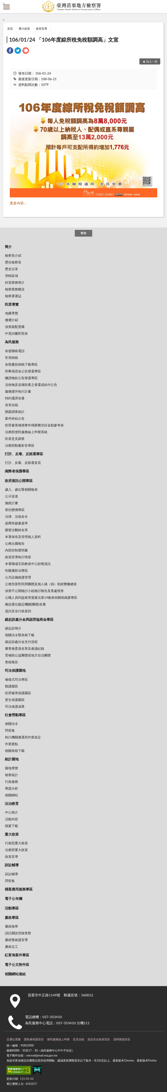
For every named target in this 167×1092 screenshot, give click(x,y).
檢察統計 (11, 775)
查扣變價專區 (15, 510)
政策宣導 (41, 28)
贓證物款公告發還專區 (21, 378)
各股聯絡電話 (15, 351)
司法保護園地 (15, 670)
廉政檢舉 (11, 926)
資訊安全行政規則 (18, 611)
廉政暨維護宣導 (16, 940)
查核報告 (11, 662)
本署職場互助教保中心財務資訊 (28, 564)
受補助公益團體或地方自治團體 (28, 655)
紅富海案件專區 (17, 955)
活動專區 (12, 908)
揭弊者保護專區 (17, 471)
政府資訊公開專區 (19, 480)
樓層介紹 (11, 320)
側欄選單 (6, 7)
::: (3, 3)
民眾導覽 (12, 304)
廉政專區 (12, 917)
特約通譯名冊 (15, 398)
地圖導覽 (11, 313)
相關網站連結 (15, 974)
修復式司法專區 (16, 679)
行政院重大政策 (16, 843)
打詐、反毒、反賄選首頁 (23, 463)
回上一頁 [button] (151, 61)
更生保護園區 (15, 700)
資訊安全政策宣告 (98, 1039)
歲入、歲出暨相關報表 (21, 489)
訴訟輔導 (12, 865)
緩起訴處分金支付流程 (21, 642)
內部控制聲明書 (16, 550)
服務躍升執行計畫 (18, 391)
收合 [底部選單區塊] (83, 233)
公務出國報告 (15, 543)
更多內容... (18, 203)
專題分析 (11, 788)
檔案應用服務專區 (19, 889)
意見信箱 (78, 1039)
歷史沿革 (11, 269)
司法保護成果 (15, 706)
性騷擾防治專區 (16, 570)
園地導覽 (11, 768)
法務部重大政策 (16, 850)
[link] (10, 51)
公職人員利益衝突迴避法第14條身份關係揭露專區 (41, 597)
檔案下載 (11, 826)
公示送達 (11, 496)
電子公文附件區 (17, 964)
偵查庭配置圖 (15, 327)
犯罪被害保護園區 (18, 693)
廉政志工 (11, 946)
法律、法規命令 (16, 516)
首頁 (10, 28)
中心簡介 (11, 812)
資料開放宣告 (121, 1039)
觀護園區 (11, 686)
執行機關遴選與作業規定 (23, 737)
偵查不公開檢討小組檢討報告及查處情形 (34, 591)
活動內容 (11, 819)
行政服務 (11, 781)
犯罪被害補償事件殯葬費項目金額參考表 (34, 425)
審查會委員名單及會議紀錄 (24, 648)
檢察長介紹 (13, 255)
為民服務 (12, 342)
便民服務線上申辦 (58, 1039)
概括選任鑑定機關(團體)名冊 (25, 604)
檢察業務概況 (15, 289)
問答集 (10, 730)
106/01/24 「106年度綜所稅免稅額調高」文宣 (64, 39)
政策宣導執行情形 (18, 557)
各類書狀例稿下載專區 (21, 364)
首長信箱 (11, 405)
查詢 (160, 6)
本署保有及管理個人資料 (23, 537)
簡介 (8, 246)
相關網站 (11, 795)
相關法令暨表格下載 (19, 635)
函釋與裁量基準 (16, 523)
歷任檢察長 (13, 262)
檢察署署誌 (13, 296)
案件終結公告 (15, 418)
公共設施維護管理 (18, 577)
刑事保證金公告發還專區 (23, 371)
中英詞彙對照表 (16, 333)
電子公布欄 (13, 898)
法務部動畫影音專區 (19, 445)
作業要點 (11, 744)
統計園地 (12, 759)
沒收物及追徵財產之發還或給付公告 (31, 385)
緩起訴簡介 (13, 628)
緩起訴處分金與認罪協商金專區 (29, 619)
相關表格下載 (15, 751)
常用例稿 (11, 357)
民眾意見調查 (15, 439)
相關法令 (11, 724)
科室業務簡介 (15, 282)
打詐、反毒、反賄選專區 (24, 454)
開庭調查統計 (15, 412)
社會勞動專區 (15, 715)
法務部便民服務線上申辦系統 (26, 432)
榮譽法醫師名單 (16, 530)
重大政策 (24, 28)
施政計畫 (11, 503)
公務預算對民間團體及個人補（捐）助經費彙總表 (41, 584)
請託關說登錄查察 (18, 933)
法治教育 (12, 803)
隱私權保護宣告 (34, 1039)
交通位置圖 (14, 1039)
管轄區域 (11, 276)
